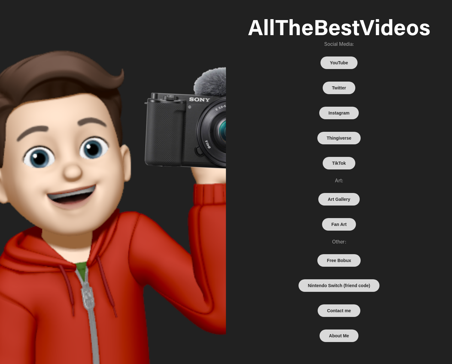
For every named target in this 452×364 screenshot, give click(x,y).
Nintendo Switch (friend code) (339, 285)
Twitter (339, 87)
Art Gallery (339, 199)
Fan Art (339, 224)
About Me (339, 335)
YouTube (339, 62)
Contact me (339, 310)
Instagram (339, 112)
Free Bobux (339, 260)
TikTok (339, 163)
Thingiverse (339, 138)
